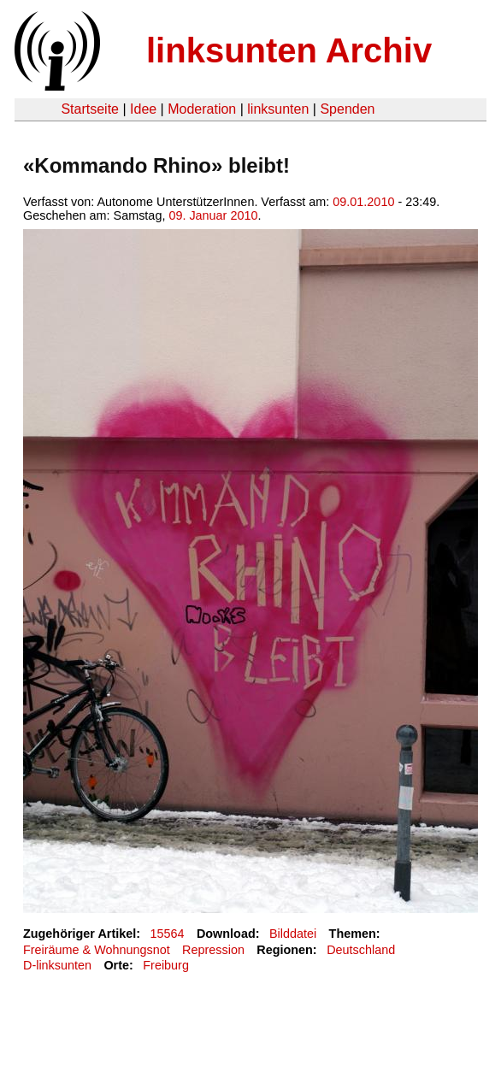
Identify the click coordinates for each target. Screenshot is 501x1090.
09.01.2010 (363, 202)
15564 (167, 933)
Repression (213, 950)
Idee (143, 109)
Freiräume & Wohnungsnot (96, 950)
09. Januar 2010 (212, 215)
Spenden (347, 109)
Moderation (202, 109)
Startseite (90, 109)
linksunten (278, 109)
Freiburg (166, 965)
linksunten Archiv (289, 50)
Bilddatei (292, 933)
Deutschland (361, 950)
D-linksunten (57, 965)
